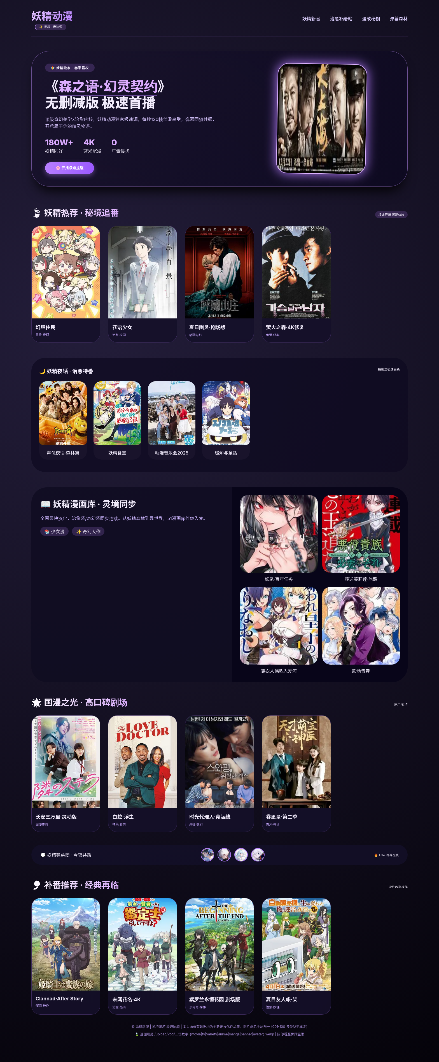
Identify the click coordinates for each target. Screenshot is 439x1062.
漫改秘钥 (370, 19)
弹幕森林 (399, 19)
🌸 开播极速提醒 (69, 168)
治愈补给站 (340, 19)
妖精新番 (310, 19)
